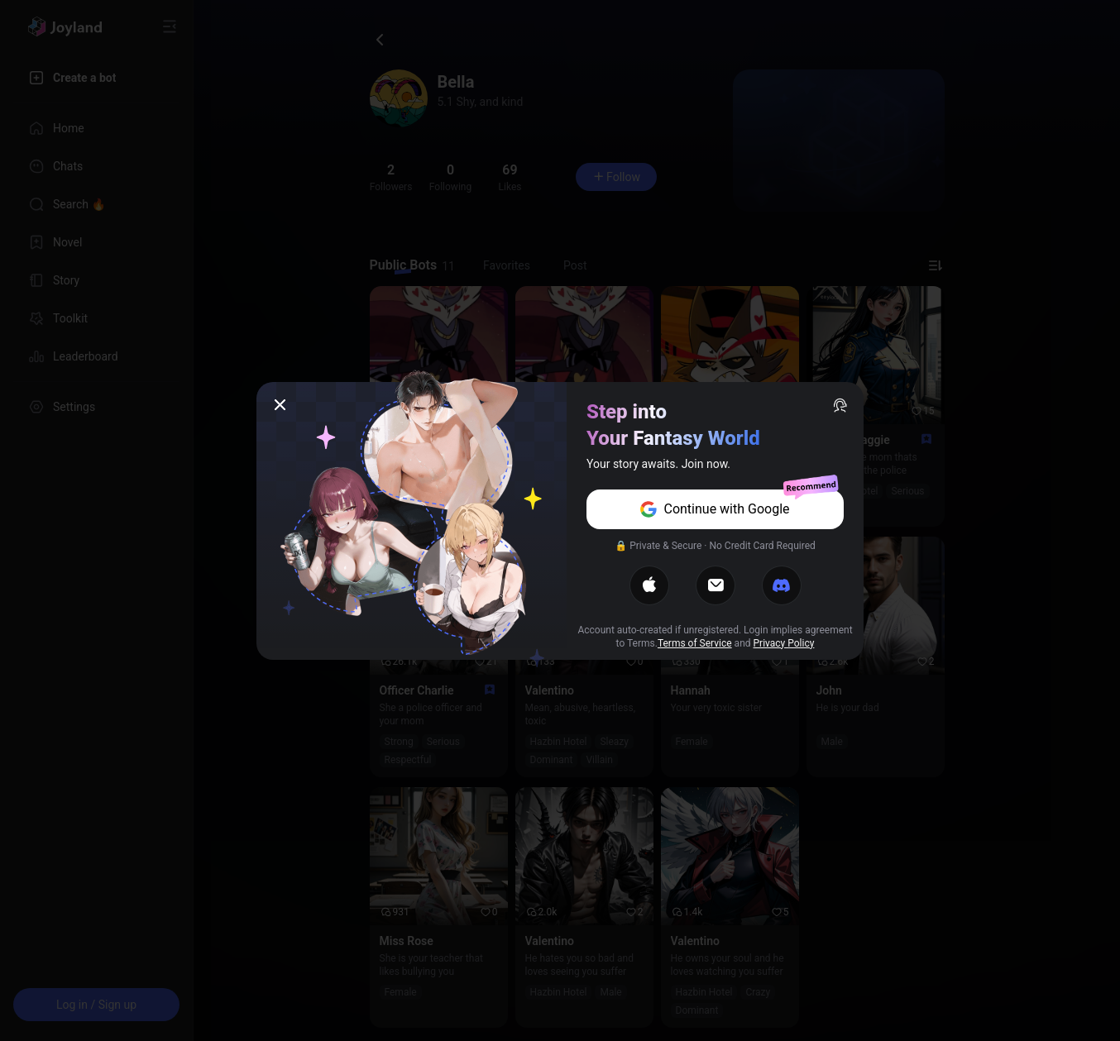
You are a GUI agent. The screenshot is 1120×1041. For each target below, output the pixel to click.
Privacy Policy (784, 643)
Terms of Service (695, 643)
